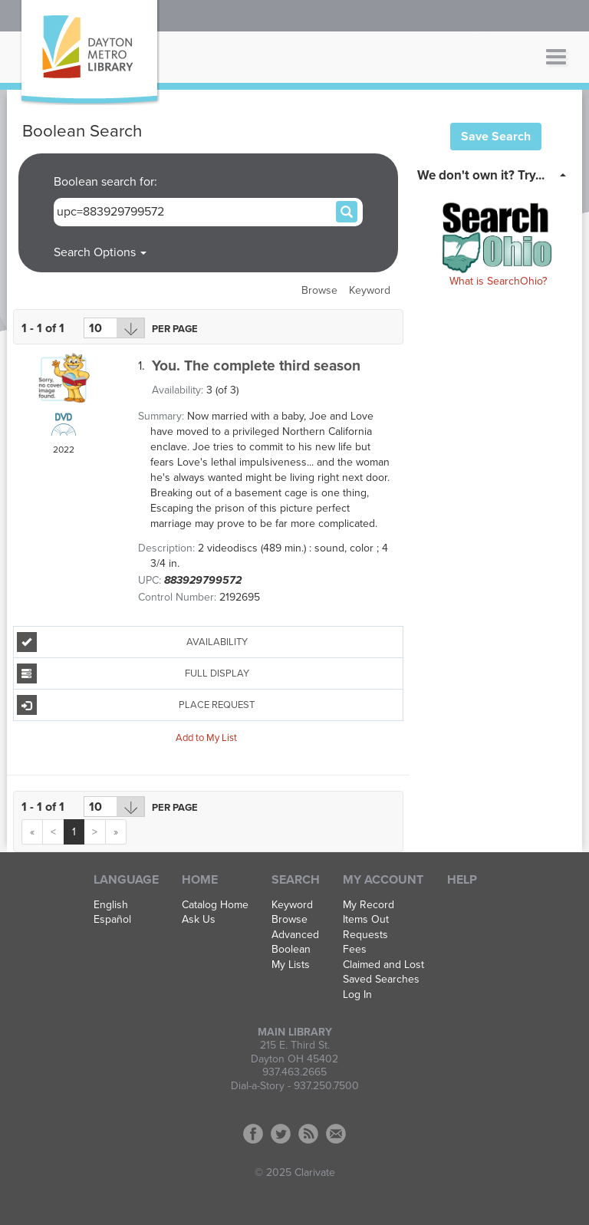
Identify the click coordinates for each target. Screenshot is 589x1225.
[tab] (495, 174)
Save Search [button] (496, 136)
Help (462, 879)
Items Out (366, 920)
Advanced (295, 935)
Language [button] (126, 879)
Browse (319, 290)
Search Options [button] (100, 252)
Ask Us (199, 920)
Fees (355, 949)
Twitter (280, 1133)
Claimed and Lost (383, 965)
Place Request (136, 705)
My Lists (290, 965)
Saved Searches (381, 979)
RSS (308, 1133)
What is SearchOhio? (498, 281)
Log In (357, 995)
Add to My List (206, 737)
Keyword (369, 290)
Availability (132, 642)
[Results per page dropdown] (114, 328)
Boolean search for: (107, 181)
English (111, 905)
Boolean (291, 949)
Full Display (133, 673)
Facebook (253, 1133)
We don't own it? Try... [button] (481, 175)
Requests (365, 935)
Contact (336, 1133)
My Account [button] (383, 879)
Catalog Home (215, 905)
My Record (368, 905)
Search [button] (295, 879)
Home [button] (200, 879)
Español (112, 920)
